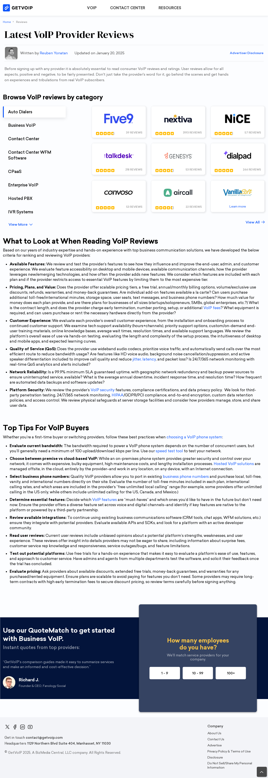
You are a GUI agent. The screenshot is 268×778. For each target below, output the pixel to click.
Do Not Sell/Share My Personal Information (229, 765)
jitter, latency (144, 359)
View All (253, 222)
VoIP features (104, 499)
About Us (214, 733)
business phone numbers (186, 476)
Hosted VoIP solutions (234, 463)
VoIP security (103, 390)
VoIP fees (212, 308)
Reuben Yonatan (54, 53)
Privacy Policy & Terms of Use (229, 751)
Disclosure (215, 757)
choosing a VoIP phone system (194, 437)
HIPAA (118, 395)
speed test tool (169, 451)
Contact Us (215, 739)
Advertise (214, 745)
